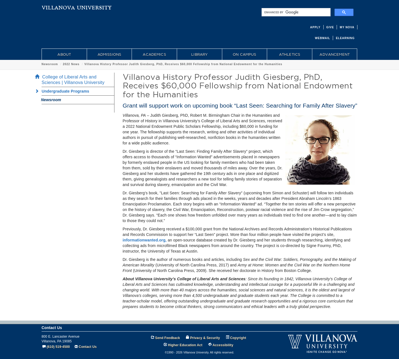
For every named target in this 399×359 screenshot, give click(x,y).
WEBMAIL (322, 38)
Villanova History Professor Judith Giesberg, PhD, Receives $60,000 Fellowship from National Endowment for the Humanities (183, 64)
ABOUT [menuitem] (64, 54)
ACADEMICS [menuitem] (154, 54)
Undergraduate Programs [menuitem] (63, 91)
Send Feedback (167, 338)
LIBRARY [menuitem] (199, 54)
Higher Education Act (185, 345)
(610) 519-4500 (58, 347)
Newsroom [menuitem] (51, 100)
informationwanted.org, (145, 240)
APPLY (315, 27)
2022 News (71, 64)
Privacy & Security (205, 338)
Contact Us (88, 347)
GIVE (330, 27)
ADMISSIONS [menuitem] (109, 54)
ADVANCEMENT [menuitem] (334, 54)
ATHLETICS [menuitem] (289, 54)
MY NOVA (347, 27)
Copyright (238, 338)
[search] (295, 12)
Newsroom (50, 64)
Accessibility (223, 345)
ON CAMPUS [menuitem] (244, 54)
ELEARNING (345, 38)
